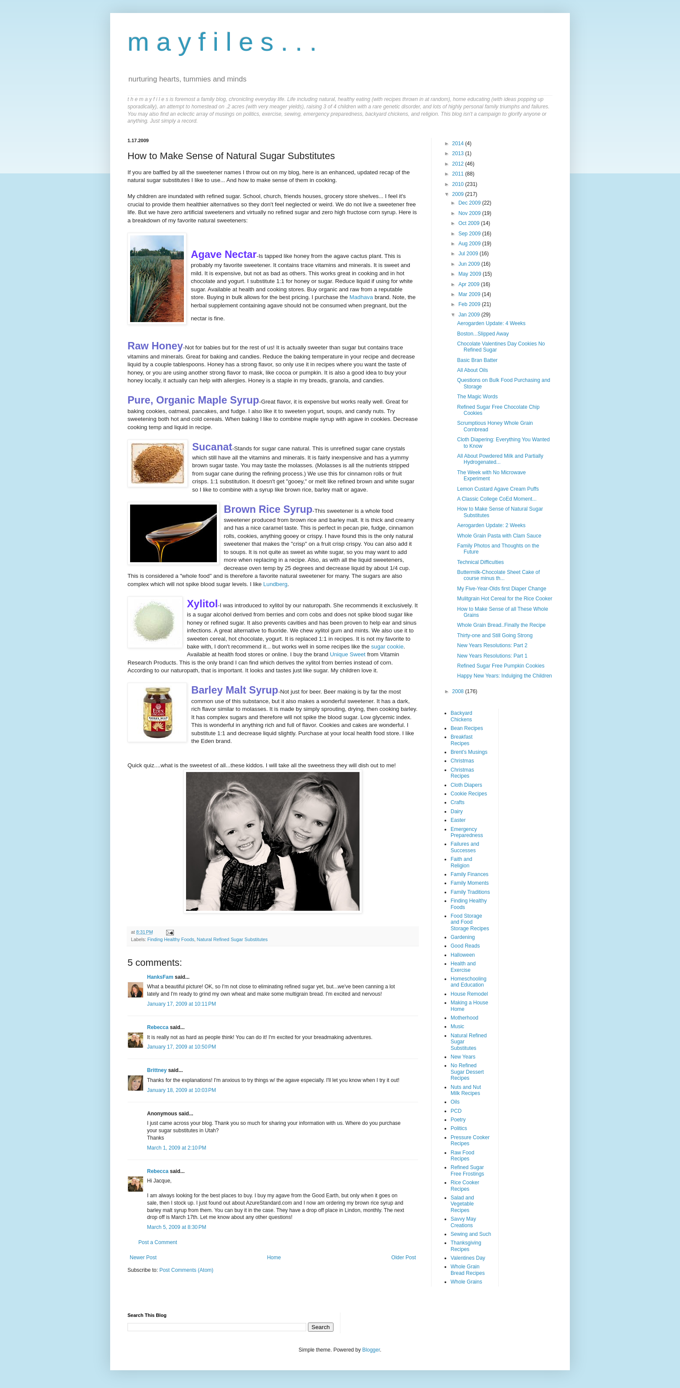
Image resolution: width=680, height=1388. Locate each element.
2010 (458, 184)
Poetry (458, 1120)
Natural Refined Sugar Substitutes (232, 939)
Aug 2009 (470, 244)
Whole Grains (466, 1282)
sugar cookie (387, 646)
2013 (458, 153)
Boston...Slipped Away (483, 334)
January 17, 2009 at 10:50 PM (181, 1047)
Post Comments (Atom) (186, 1270)
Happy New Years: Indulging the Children (504, 676)
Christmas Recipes (462, 773)
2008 (458, 691)
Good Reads (465, 946)
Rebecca (157, 1027)
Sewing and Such (471, 1234)
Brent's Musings (469, 752)
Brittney (157, 1070)
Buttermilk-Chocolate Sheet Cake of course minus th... (498, 575)
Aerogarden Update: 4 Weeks (491, 323)
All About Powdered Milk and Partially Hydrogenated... (500, 459)
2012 (458, 164)
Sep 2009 (470, 234)
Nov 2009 (470, 213)
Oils (455, 1102)
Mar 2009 (470, 294)
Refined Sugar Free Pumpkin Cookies (500, 666)
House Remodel (469, 994)
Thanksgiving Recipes (466, 1246)
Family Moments (470, 883)
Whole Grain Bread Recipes (468, 1270)
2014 (458, 143)
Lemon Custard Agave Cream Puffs (498, 489)
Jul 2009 (469, 254)
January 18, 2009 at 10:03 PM (181, 1090)
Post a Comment (157, 1242)
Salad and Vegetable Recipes (462, 1204)
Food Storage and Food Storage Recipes (470, 922)
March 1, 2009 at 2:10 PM (176, 1148)
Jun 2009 (469, 264)
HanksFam (160, 977)
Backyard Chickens (461, 716)
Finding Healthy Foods (170, 939)
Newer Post (143, 1257)
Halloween (463, 955)
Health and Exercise (463, 967)
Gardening (463, 937)
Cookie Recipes (469, 794)
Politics (459, 1128)
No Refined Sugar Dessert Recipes (467, 1071)
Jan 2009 (469, 315)
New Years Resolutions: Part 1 (492, 656)
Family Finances (469, 874)
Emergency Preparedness (467, 832)
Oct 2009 (469, 223)
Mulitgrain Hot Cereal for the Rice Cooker (504, 599)
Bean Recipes (467, 728)
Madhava (361, 297)
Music (457, 1026)
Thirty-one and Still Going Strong (495, 635)
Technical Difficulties (480, 562)
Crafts (457, 802)
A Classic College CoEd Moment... (496, 499)
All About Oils (472, 370)
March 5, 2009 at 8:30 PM (176, 1227)
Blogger (371, 1350)
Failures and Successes (465, 847)
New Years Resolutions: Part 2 (492, 645)
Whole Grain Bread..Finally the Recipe (501, 625)
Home (274, 1257)
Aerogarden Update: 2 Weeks (491, 525)
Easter (458, 820)
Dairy (457, 811)
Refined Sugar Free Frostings (467, 1170)
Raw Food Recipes (462, 1156)
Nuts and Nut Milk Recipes (466, 1090)
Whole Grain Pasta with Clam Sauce (499, 536)
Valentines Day (468, 1258)
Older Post (403, 1257)
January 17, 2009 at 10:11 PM (181, 1004)
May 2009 (470, 274)
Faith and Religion (461, 862)
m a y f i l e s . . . (222, 41)
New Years (463, 1057)
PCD (456, 1111)
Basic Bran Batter (477, 360)
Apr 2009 (469, 284)
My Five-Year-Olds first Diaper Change (501, 589)
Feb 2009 (470, 304)
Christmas (462, 761)
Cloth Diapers (466, 785)
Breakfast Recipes (462, 740)
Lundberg (275, 584)
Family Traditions (470, 892)
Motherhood (464, 1018)
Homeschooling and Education (469, 982)
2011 (458, 174)
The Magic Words (477, 397)
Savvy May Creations (463, 1222)
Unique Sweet (348, 654)
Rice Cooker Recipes (465, 1185)
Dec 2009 (470, 203)
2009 (458, 194)
